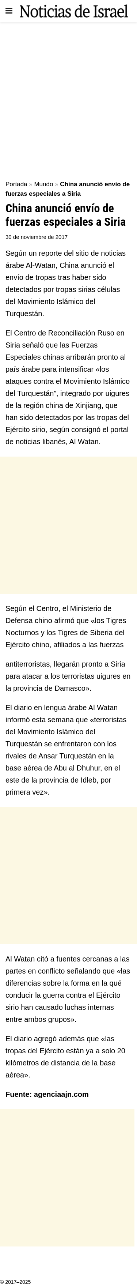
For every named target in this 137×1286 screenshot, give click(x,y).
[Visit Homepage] (74, 11)
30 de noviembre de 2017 (36, 237)
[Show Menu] (8, 11)
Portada (16, 184)
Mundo (43, 184)
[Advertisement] (68, 97)
